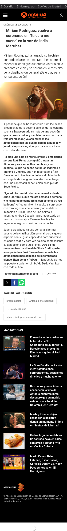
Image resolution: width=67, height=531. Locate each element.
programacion (14, 300)
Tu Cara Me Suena (16, 309)
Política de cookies (12, 512)
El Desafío (7, 6)
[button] (5, 15)
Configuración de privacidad (16, 518)
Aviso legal (8, 507)
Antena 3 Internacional (41, 300)
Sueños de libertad (49, 6)
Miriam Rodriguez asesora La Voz (24, 317)
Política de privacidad (13, 510)
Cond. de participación (14, 515)
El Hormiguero (26, 6)
